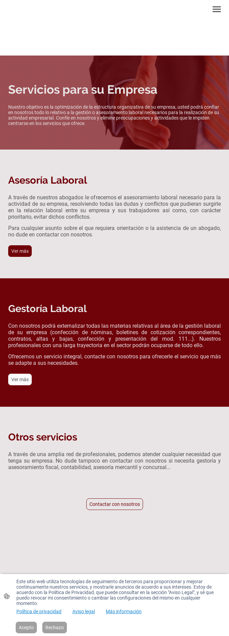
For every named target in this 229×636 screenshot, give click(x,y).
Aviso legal (83, 611)
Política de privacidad (38, 611)
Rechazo (54, 627)
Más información (124, 611)
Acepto (26, 627)
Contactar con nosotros (114, 504)
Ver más (20, 251)
